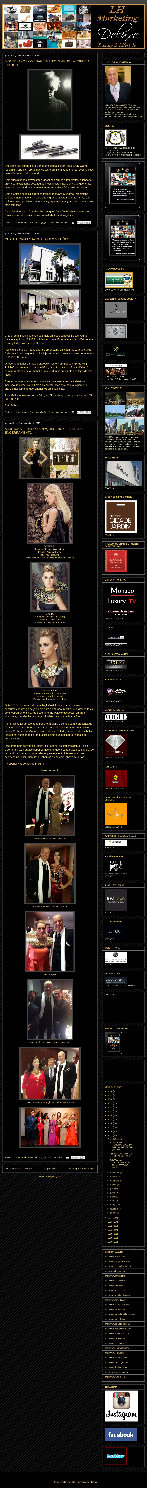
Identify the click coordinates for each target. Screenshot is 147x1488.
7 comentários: (56, 1157)
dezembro (115, 1139)
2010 (110, 1234)
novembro (115, 1172)
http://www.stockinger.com (116, 1362)
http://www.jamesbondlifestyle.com (120, 1314)
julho (112, 1188)
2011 (110, 1230)
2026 (110, 1091)
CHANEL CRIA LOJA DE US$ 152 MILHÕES (37, 239)
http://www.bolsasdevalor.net (118, 1266)
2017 (110, 1127)
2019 (110, 1119)
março (113, 1204)
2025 (110, 1095)
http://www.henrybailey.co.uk (118, 1304)
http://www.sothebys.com (116, 1357)
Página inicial (51, 1168)
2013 (110, 1222)
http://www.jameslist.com (116, 1319)
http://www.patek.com (114, 1343)
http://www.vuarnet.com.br (116, 1372)
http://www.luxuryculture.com (118, 1329)
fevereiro (114, 1209)
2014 (110, 1218)
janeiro (113, 1213)
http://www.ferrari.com (115, 1290)
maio (112, 1197)
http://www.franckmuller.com (117, 1295)
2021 (110, 1111)
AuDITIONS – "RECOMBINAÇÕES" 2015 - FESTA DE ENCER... (121, 1164)
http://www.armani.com (115, 1256)
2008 (110, 1242)
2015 (110, 1135)
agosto (113, 1185)
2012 (110, 1226)
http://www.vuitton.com (115, 1377)
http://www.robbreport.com (117, 1348)
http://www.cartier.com (115, 1276)
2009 (110, 1238)
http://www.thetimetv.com (116, 1367)
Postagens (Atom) (54, 1176)
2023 (110, 1103)
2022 (110, 1107)
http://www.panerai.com (115, 1338)
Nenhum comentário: (59, 222)
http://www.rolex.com (114, 1353)
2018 (110, 1123)
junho (113, 1193)
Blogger (93, 1482)
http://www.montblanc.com (117, 1333)
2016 (110, 1131)
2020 (110, 1115)
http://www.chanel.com (115, 1280)
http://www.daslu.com (114, 1285)
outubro (114, 1176)
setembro (114, 1181)
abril (112, 1201)
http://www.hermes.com (115, 1309)
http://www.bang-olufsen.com (118, 1261)
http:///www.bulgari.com (115, 1271)
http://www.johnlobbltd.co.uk (117, 1324)
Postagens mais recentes (18, 1168)
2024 (110, 1099)
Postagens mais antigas (82, 1168)
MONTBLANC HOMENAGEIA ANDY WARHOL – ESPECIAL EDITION (121, 1146)
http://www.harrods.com (115, 1300)
